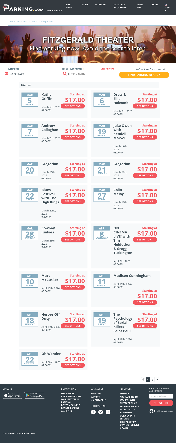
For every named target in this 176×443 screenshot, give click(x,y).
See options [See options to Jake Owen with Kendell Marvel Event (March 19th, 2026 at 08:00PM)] (145, 137)
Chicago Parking (71, 396)
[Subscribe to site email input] (161, 396)
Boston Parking (70, 405)
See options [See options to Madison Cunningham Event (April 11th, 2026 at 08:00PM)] (145, 302)
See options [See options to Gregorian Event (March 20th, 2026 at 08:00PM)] (73, 175)
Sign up (140, 6)
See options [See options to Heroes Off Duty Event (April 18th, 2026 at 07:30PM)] (73, 325)
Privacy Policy (128, 403)
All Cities (66, 411)
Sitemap (124, 393)
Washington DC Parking (70, 401)
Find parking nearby (144, 75)
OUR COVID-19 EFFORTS (127, 417)
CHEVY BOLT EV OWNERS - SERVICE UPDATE (129, 425)
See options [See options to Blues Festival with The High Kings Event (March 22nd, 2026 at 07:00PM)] (73, 201)
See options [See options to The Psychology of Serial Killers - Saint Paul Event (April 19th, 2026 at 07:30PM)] (145, 325)
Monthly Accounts (120, 6)
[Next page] (157, 379)
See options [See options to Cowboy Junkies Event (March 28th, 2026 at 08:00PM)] (73, 239)
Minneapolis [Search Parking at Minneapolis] (54, 10)
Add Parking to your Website (129, 398)
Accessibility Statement (127, 411)
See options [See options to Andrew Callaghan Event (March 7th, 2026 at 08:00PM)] (73, 137)
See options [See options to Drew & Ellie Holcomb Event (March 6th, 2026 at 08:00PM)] (145, 106)
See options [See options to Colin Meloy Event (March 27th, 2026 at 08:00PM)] (145, 201)
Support (101, 4)
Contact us (97, 388)
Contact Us (99, 400)
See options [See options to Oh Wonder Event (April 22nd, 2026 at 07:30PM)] (73, 365)
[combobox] (88, 23)
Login (154, 4)
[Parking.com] (23, 7)
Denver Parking (70, 408)
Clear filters (107, 68)
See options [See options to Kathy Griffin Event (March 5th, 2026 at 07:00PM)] (73, 106)
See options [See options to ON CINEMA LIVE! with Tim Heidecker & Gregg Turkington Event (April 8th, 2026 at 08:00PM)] (145, 239)
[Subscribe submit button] (161, 403)
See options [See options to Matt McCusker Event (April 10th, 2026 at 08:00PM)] (73, 287)
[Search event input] (88, 74)
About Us (96, 393)
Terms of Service (129, 406)
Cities (84, 4)
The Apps (69, 6)
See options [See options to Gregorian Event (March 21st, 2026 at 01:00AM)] (145, 175)
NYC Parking (68, 393)
